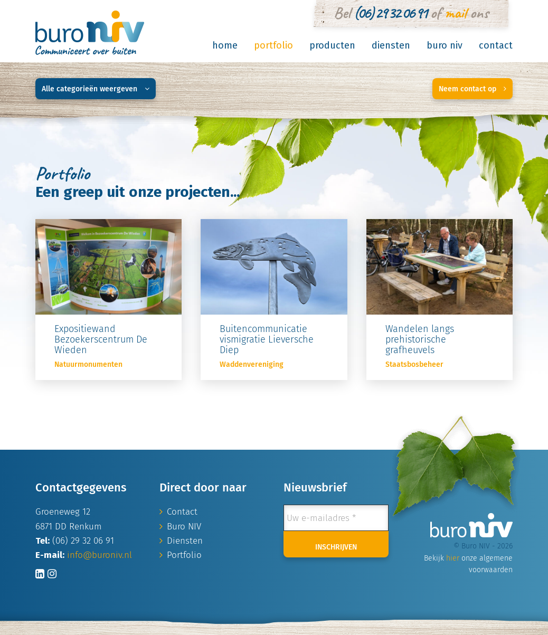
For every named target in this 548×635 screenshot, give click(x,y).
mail (455, 13)
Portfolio (273, 45)
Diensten (391, 45)
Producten (332, 45)
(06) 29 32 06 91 (390, 13)
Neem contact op (472, 88)
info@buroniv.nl (99, 555)
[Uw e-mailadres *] (336, 518)
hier (452, 558)
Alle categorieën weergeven (95, 88)
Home (225, 45)
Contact (496, 45)
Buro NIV (444, 45)
